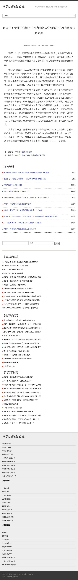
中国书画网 (5, 492)
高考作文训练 (6, 502)
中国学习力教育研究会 (23, 152)
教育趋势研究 (6, 444)
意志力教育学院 (7, 547)
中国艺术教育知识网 (8, 469)
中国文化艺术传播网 (8, 472)
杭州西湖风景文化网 (8, 465)
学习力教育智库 (7, 576)
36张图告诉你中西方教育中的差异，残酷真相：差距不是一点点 (26, 197)
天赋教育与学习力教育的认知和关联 (16, 191)
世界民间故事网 (7, 554)
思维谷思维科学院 (7, 517)
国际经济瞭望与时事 (8, 462)
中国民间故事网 (7, 510)
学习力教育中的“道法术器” (12, 185)
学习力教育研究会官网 (9, 565)
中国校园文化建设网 (8, 558)
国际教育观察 (6, 506)
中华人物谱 (5, 488)
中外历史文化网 (7, 451)
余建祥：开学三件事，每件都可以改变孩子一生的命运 (22, 210)
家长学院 (5, 536)
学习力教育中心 (34, 45)
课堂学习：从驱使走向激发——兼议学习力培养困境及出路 (24, 179)
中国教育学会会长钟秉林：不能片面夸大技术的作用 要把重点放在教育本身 (30, 216)
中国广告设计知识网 (8, 561)
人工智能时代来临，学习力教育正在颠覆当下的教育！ (22, 223)
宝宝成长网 (5, 540)
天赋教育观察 (6, 495)
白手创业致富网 (7, 513)
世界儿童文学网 (7, 550)
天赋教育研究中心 (7, 520)
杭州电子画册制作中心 (9, 476)
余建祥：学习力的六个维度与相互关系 (30, 155)
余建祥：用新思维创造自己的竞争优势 (17, 204)
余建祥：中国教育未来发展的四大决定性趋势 (19, 229)
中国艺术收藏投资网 (8, 458)
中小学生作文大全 (7, 454)
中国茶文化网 (6, 447)
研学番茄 (5, 532)
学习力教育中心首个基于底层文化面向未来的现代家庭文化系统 (26, 172)
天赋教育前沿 (6, 499)
